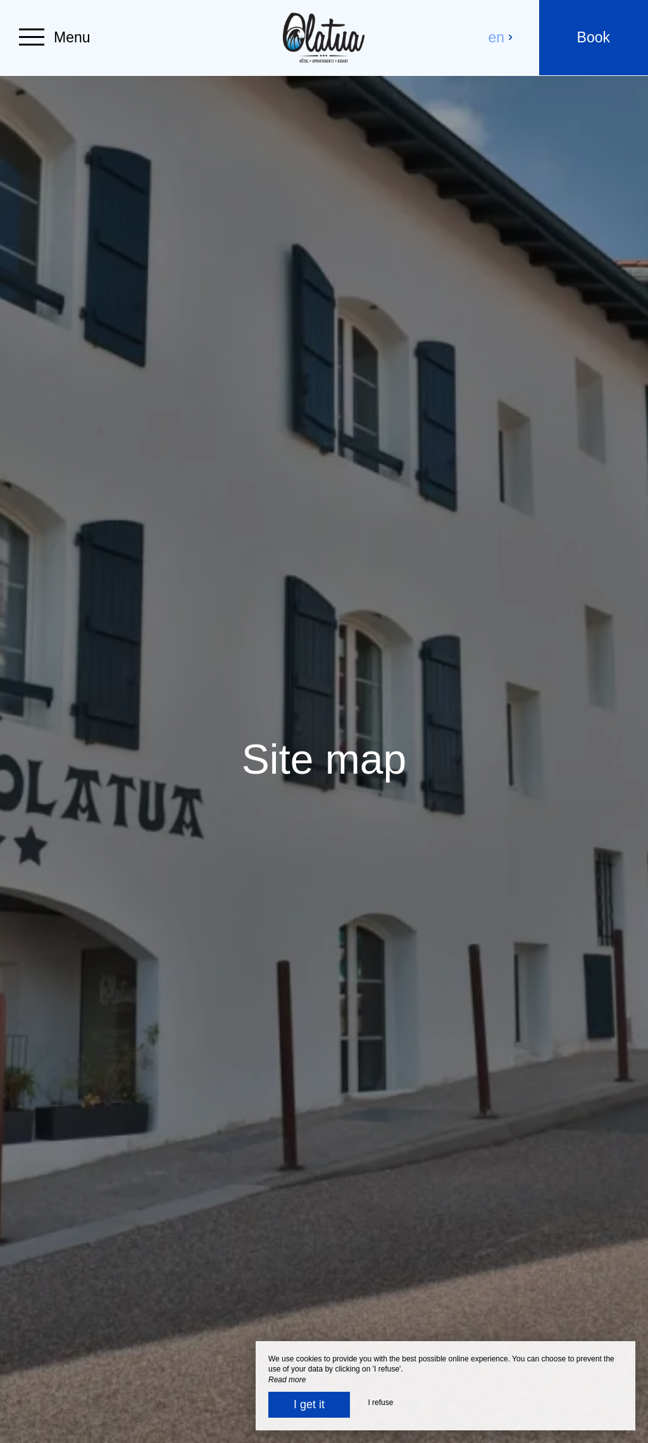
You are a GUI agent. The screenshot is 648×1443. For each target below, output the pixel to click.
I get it (309, 1404)
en (501, 37)
